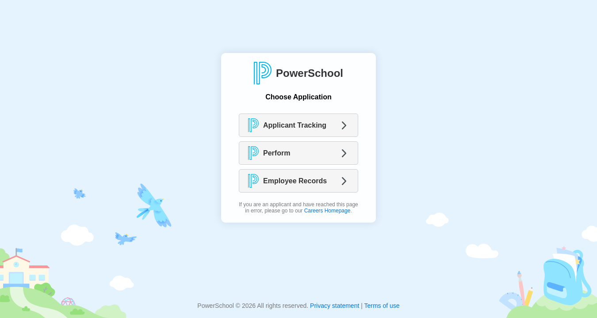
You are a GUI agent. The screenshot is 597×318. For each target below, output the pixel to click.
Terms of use (381, 305)
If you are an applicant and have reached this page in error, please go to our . (298, 207)
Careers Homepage (327, 211)
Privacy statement (334, 305)
